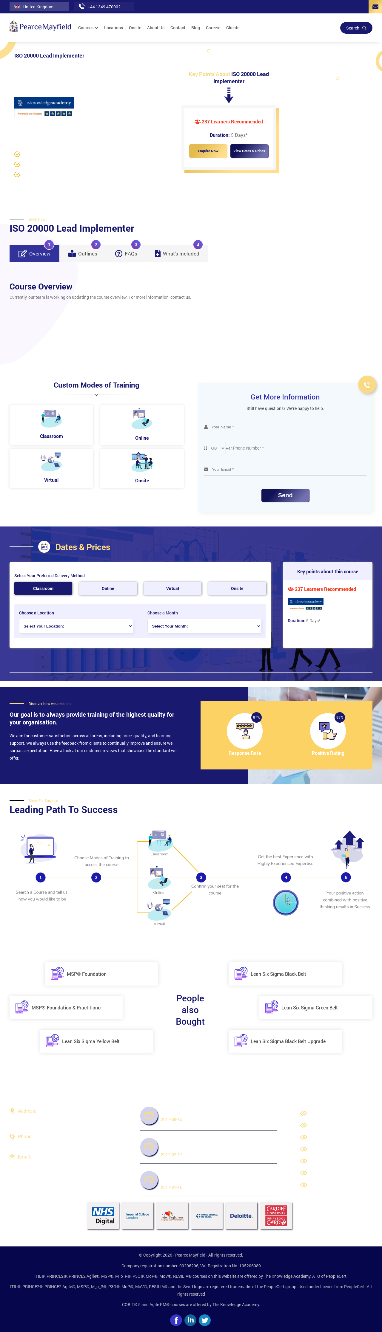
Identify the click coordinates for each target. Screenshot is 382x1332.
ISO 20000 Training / (117, 126)
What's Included (179, 251)
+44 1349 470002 (34, 1144)
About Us (155, 27)
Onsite (135, 27)
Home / (21, 126)
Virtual (172, 588)
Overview (36, 251)
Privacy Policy (325, 1137)
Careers (213, 27)
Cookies (319, 1173)
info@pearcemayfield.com (42, 1164)
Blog (195, 27)
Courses (88, 27)
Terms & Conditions (330, 1149)
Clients (232, 27)
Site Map (320, 1185)
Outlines (84, 251)
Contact (177, 27)
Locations (113, 27)
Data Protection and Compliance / (63, 126)
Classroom (43, 588)
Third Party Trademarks (334, 1161)
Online (108, 588)
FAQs (128, 251)
